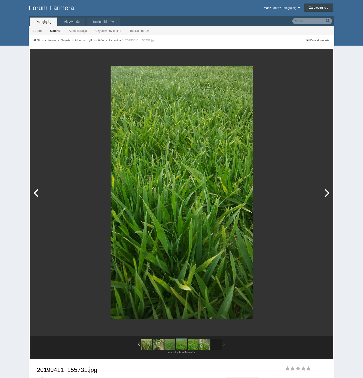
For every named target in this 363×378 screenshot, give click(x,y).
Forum (37, 30)
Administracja (78, 30)
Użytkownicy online (108, 30)
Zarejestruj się (318, 7)
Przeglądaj (43, 22)
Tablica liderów (139, 30)
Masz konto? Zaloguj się (282, 8)
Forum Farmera (51, 7)
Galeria (55, 30)
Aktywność (72, 22)
